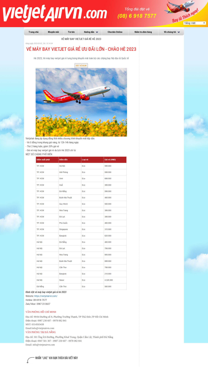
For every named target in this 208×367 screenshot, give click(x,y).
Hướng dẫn (89, 32)
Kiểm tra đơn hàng (143, 32)
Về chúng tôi (170, 32)
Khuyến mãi (53, 32)
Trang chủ (33, 32)
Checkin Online (115, 32)
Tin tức (71, 32)
